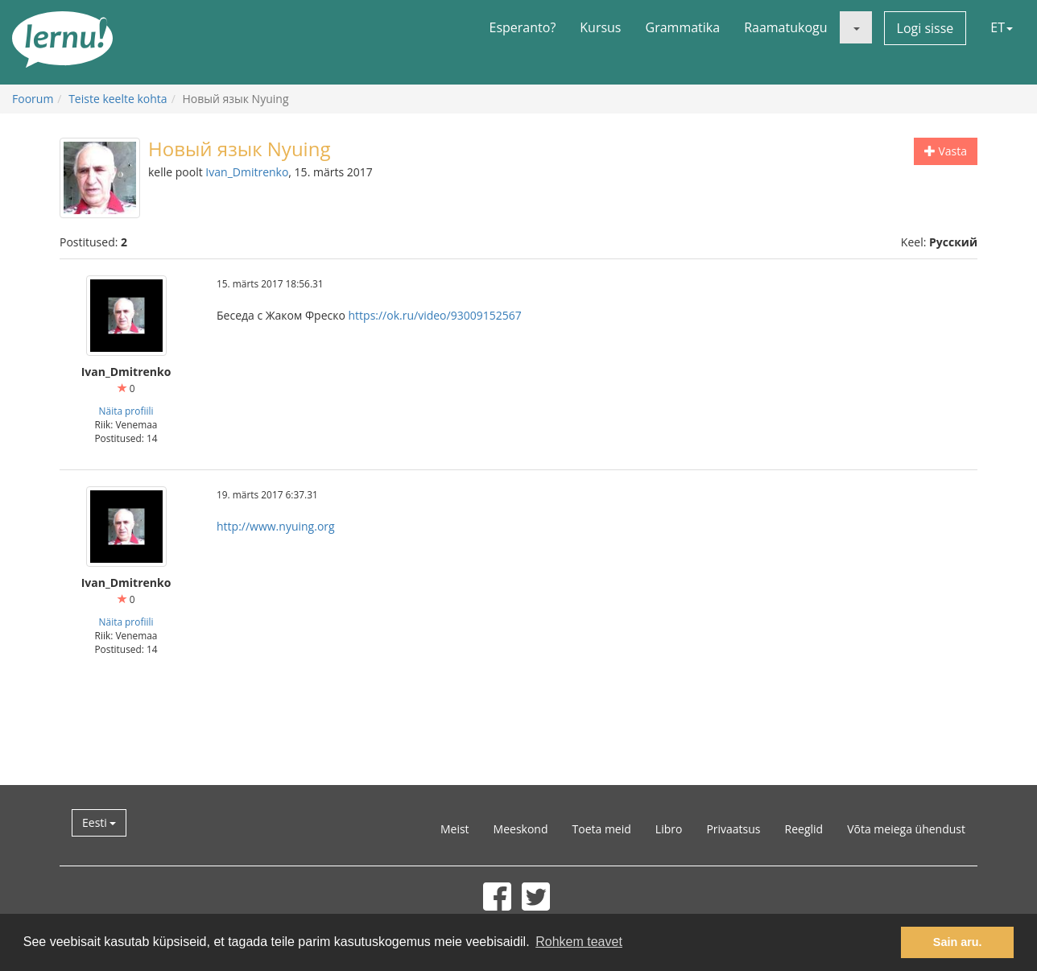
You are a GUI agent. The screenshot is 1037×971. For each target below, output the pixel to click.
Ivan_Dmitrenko (246, 172)
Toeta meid (601, 829)
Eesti (99, 822)
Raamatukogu (785, 27)
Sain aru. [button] (957, 942)
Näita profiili (126, 410)
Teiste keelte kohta (117, 98)
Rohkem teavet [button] (578, 941)
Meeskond (521, 829)
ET (1001, 27)
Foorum (32, 98)
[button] (856, 27)
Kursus (600, 27)
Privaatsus (733, 829)
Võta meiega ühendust (906, 829)
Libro (669, 829)
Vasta (945, 151)
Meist (454, 829)
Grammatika (683, 27)
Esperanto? (523, 27)
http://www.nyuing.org (276, 526)
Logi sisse (925, 28)
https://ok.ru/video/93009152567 (435, 315)
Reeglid (804, 829)
